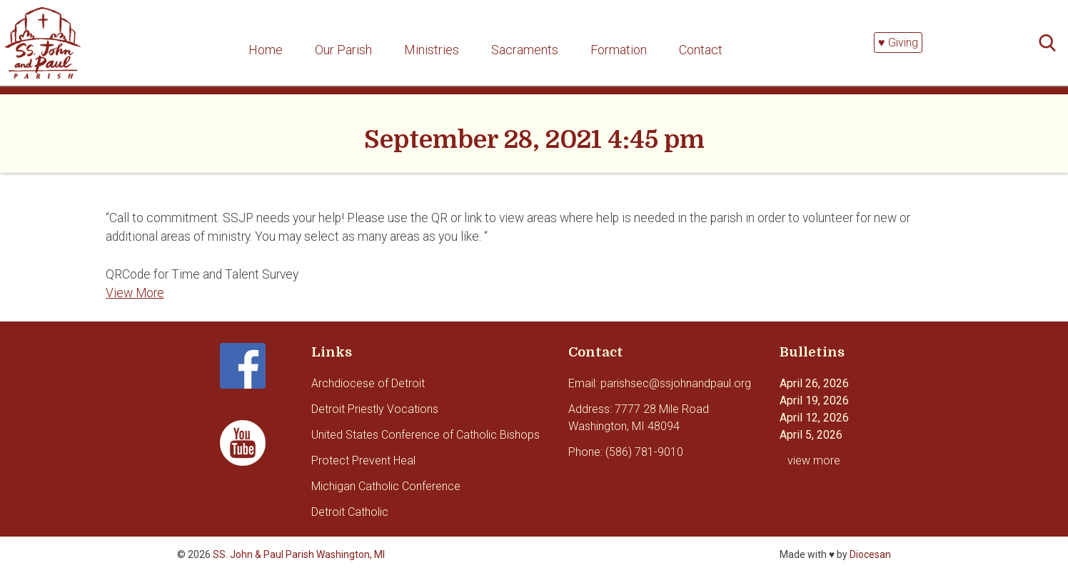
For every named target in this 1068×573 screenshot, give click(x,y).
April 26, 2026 (814, 383)
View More (135, 293)
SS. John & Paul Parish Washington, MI (299, 554)
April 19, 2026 (814, 400)
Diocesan (870, 554)
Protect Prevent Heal (363, 460)
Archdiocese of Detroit (368, 383)
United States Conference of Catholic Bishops (425, 435)
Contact (700, 49)
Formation (618, 49)
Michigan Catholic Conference (385, 486)
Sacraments (524, 49)
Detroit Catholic (349, 512)
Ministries (431, 49)
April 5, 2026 (811, 435)
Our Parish (343, 49)
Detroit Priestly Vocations (374, 409)
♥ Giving (898, 42)
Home (265, 49)
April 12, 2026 (814, 417)
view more (813, 460)
